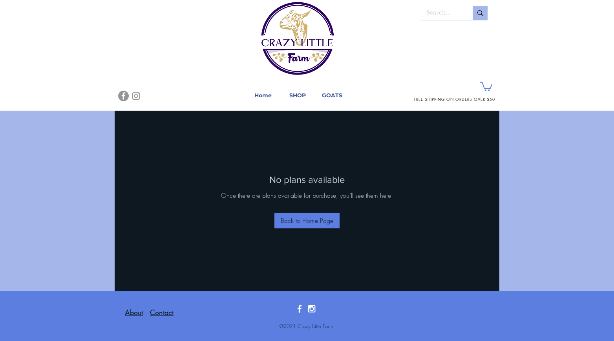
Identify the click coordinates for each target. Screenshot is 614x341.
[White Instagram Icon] (312, 309)
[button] (486, 86)
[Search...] (441, 13)
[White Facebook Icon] (299, 309)
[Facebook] (123, 96)
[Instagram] (136, 96)
